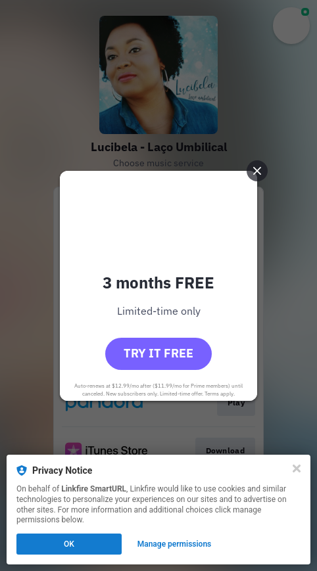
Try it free (158, 353)
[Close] (296, 468)
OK (69, 544)
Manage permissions (174, 544)
